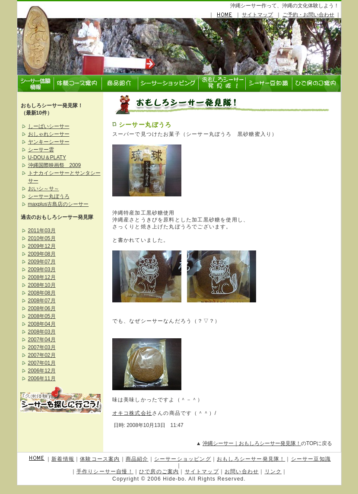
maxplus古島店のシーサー (58, 204)
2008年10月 (42, 285)
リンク (273, 471)
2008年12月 (42, 277)
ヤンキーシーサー (49, 142)
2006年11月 (42, 378)
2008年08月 (42, 293)
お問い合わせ (242, 471)
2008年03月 (42, 332)
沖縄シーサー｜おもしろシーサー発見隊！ (252, 443)
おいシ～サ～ (43, 189)
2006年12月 (42, 371)
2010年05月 (42, 238)
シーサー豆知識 (311, 459)
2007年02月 (42, 355)
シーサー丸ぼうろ (145, 124)
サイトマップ (257, 15)
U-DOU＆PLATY (47, 157)
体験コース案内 (100, 459)
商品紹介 (137, 459)
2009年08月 (42, 254)
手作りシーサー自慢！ (104, 471)
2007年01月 (42, 363)
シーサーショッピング (182, 459)
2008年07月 (42, 301)
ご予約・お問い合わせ (308, 15)
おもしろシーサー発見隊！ (251, 459)
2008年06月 (42, 308)
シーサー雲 (41, 150)
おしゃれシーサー (49, 134)
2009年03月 (42, 269)
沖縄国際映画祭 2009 (54, 165)
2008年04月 (42, 324)
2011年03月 (42, 231)
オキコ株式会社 (132, 413)
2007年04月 (42, 340)
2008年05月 (42, 316)
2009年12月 (42, 246)
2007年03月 (42, 347)
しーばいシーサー (49, 126)
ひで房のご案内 (159, 471)
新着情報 (62, 459)
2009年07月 (42, 262)
